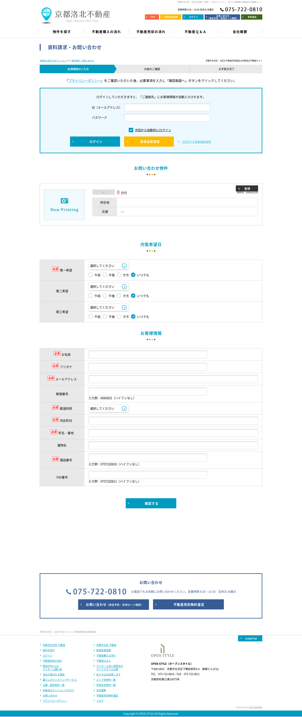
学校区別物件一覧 (106, 631)
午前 (94, 274)
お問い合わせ (50, 642)
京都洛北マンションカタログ (58, 637)
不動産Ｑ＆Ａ (103, 607)
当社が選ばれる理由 (54, 621)
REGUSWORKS (255, 653)
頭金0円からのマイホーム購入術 (52, 614)
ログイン (47, 602)
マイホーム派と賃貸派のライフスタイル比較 (109, 614)
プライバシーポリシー (84, 80)
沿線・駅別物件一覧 (54, 631)
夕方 (123, 274)
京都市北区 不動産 (106, 591)
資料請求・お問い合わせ (83, 60)
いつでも (140, 274)
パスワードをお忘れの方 (196, 141)
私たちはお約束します (108, 621)
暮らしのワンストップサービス (60, 626)
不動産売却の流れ (52, 607)
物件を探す (49, 597)
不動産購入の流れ (106, 602)
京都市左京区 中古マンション (53, 60)
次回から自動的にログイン (150, 130)
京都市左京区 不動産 (54, 591)
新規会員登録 (103, 597)
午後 (109, 274)
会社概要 (101, 637)
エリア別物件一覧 (106, 626)
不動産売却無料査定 (107, 642)
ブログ (100, 647)
